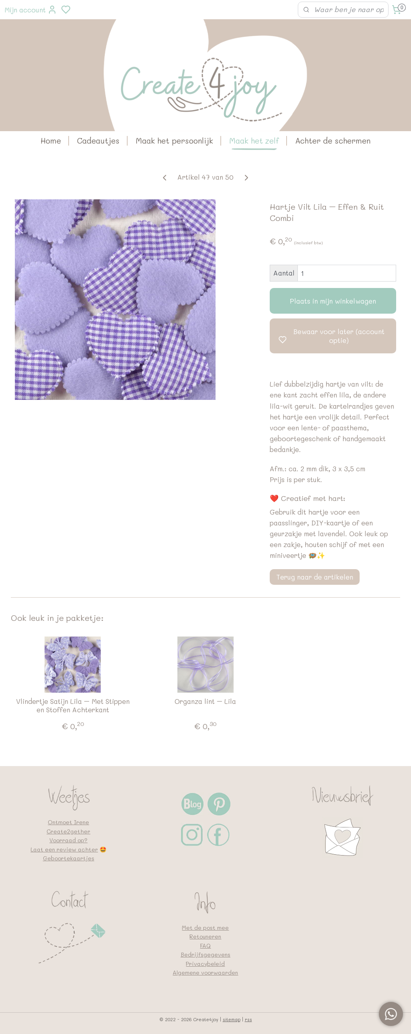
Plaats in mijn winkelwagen (333, 300)
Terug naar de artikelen (314, 576)
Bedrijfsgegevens (205, 954)
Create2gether (68, 831)
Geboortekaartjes (68, 858)
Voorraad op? (68, 840)
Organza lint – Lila (205, 701)
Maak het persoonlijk (174, 141)
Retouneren (205, 936)
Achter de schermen (332, 141)
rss (248, 1019)
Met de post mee (205, 927)
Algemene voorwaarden (205, 972)
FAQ (205, 945)
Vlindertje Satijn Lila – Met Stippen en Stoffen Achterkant (73, 705)
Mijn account (30, 9)
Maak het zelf (254, 141)
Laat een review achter (64, 849)
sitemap (231, 1019)
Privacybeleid (205, 963)
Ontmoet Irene (68, 822)
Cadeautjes (98, 141)
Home (51, 141)
